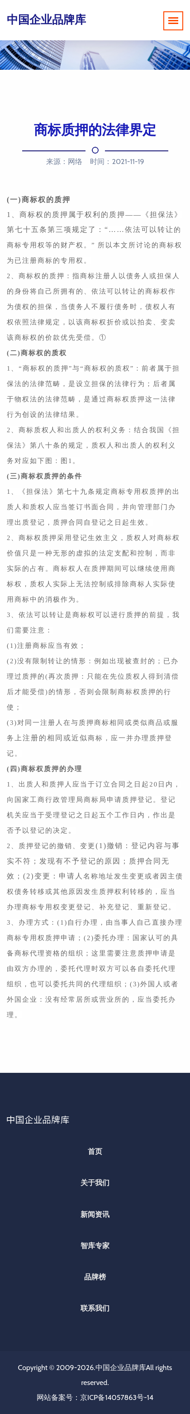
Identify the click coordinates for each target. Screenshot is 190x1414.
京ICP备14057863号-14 (116, 1397)
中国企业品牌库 (46, 19)
